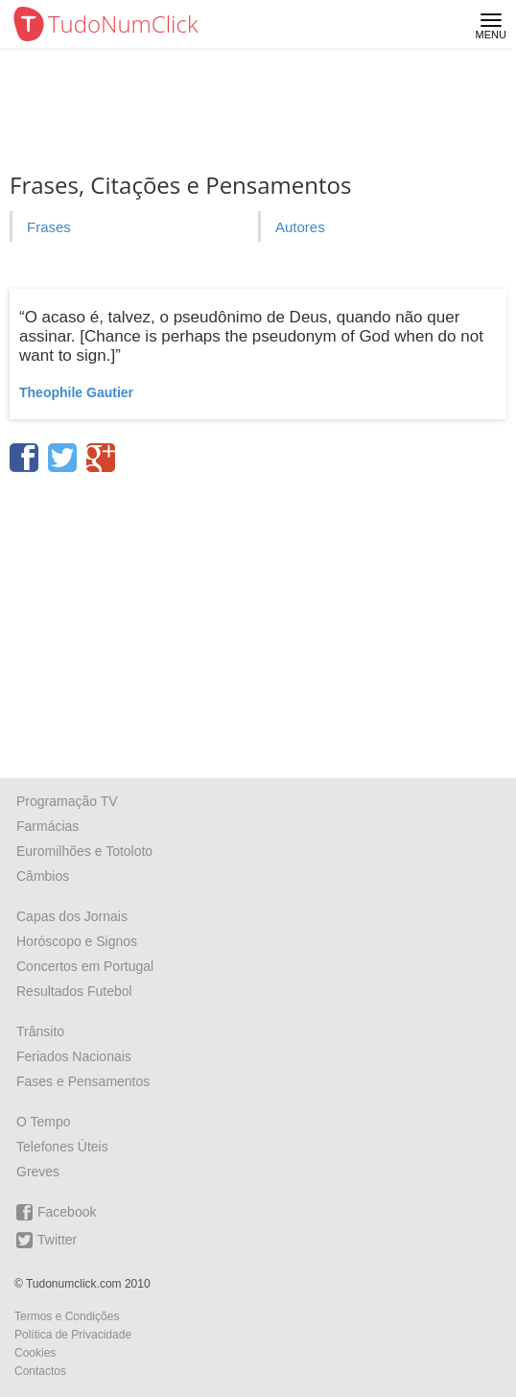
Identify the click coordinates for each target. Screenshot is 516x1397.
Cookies (35, 1353)
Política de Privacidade (72, 1334)
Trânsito (40, 1031)
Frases (49, 227)
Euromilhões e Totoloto (84, 851)
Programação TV (67, 801)
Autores (300, 227)
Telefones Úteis (62, 1146)
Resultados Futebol (74, 991)
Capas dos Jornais (72, 916)
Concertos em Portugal (84, 966)
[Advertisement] (258, 619)
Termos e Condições (66, 1316)
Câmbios (42, 876)
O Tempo (43, 1121)
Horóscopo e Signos (76, 941)
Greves (37, 1171)
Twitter (46, 1240)
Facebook (56, 1212)
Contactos (40, 1371)
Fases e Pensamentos (83, 1081)
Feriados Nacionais (73, 1056)
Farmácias (47, 826)
